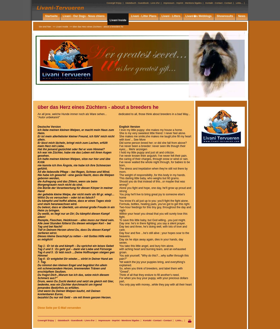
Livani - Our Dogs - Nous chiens (84, 16)
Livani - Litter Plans (143, 16)
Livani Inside (118, 20)
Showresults (225, 16)
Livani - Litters (171, 16)
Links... (179, 320)
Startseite (51, 16)
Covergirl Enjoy (46, 320)
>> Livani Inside (60, 26)
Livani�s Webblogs (198, 16)
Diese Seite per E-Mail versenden (59, 307)
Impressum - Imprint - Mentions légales (118, 320)
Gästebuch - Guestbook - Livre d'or (76, 320)
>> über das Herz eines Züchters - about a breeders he (96, 26)
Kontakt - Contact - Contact (157, 320)
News (241, 16)
